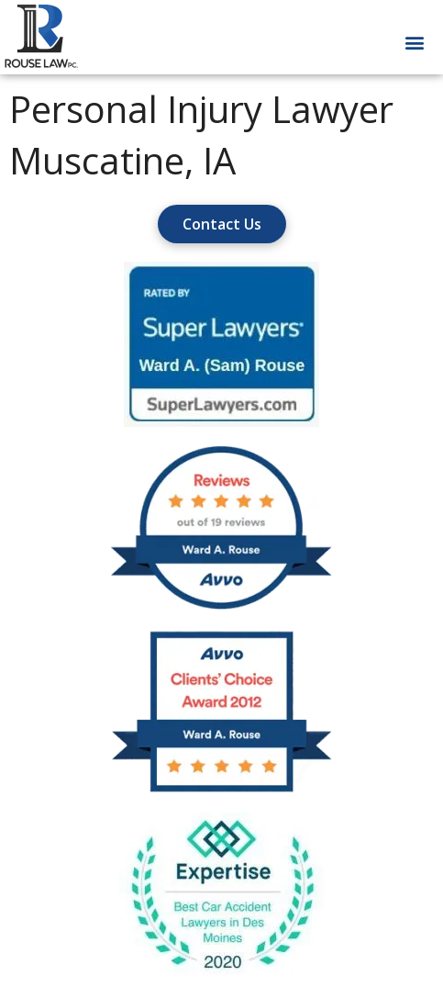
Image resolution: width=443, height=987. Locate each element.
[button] (414, 43)
